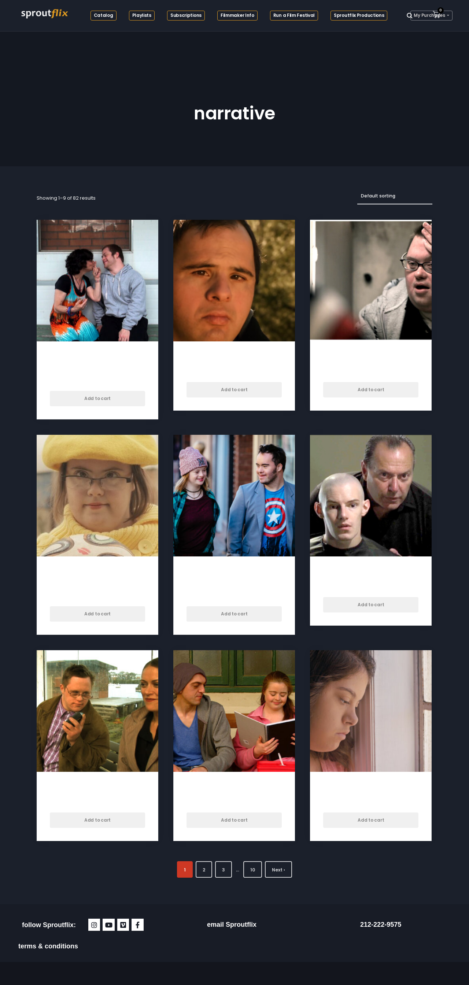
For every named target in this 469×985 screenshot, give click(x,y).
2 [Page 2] (204, 870)
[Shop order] (394, 196)
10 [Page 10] (252, 870)
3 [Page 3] (223, 870)
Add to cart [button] (97, 398)
